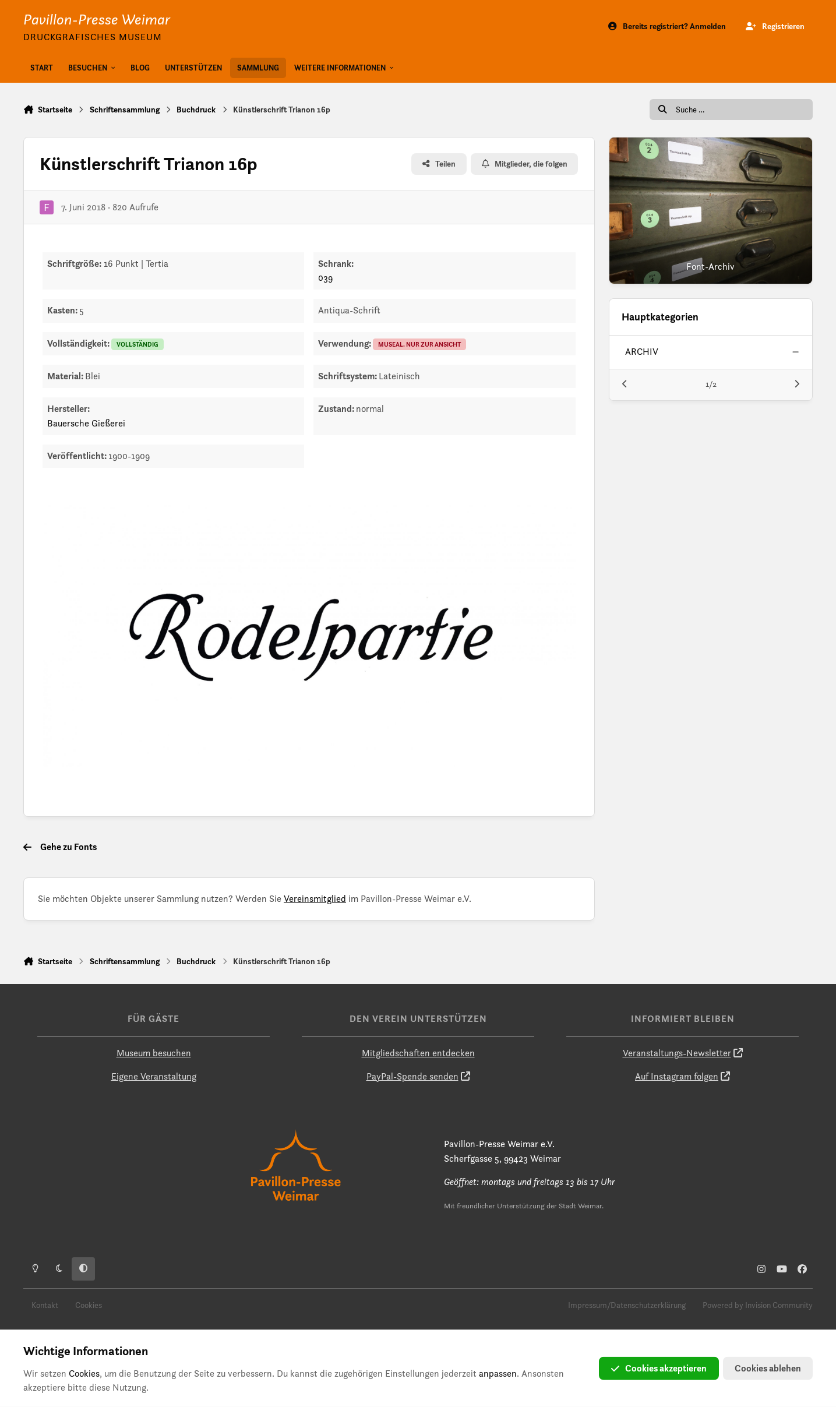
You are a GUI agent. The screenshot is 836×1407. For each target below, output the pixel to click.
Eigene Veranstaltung (153, 1076)
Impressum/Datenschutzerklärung (627, 1305)
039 (325, 277)
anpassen (498, 1373)
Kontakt (44, 1305)
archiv (641, 351)
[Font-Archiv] (710, 210)
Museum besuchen (154, 1053)
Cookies (88, 1305)
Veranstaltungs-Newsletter (677, 1053)
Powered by (758, 1305)
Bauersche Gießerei (86, 423)
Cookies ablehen (768, 1368)
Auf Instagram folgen (676, 1076)
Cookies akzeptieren (659, 1368)
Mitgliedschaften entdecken (418, 1053)
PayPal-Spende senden (412, 1076)
